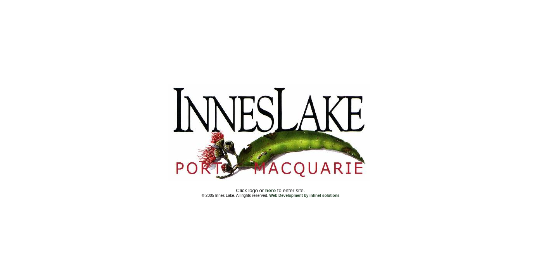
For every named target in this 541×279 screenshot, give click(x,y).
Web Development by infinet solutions (304, 195)
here (270, 190)
